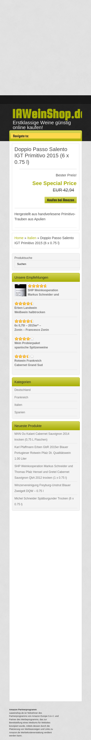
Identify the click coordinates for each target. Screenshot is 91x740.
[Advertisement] (45, 47)
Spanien (20, 412)
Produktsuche (23, 258)
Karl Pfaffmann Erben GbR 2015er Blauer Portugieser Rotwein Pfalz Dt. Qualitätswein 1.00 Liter (43, 452)
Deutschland (23, 390)
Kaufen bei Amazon (60, 200)
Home (19, 238)
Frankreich (21, 397)
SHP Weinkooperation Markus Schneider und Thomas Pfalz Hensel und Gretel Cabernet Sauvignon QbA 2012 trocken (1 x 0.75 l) (44, 471)
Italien (31, 238)
